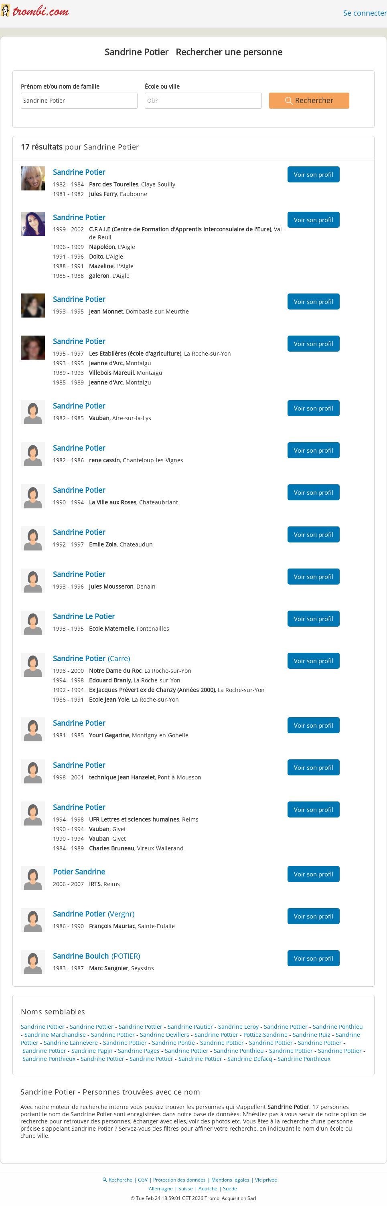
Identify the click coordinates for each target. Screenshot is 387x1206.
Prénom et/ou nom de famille (60, 86)
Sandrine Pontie (173, 1042)
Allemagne (161, 1188)
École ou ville (162, 86)
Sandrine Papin (92, 1050)
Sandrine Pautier (190, 1026)
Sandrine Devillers (164, 1034)
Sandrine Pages (139, 1050)
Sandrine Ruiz (311, 1034)
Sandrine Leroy (238, 1026)
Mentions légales (230, 1179)
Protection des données (179, 1179)
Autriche (208, 1188)
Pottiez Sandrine (265, 1034)
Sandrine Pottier (43, 1026)
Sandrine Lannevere (71, 1042)
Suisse (185, 1188)
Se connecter (365, 13)
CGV (143, 1179)
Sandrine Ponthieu (338, 1026)
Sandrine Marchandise (55, 1034)
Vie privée (266, 1179)
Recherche (120, 1179)
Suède (230, 1188)
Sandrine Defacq (249, 1058)
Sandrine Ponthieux (48, 1058)
